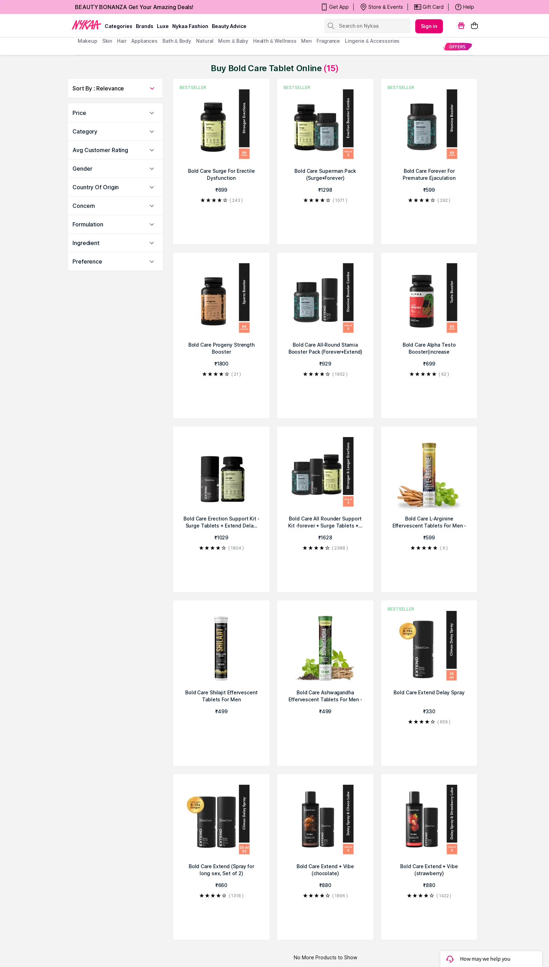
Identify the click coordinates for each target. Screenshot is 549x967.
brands (144, 26)
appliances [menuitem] (144, 41)
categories (118, 26)
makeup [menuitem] (87, 41)
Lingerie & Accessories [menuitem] (372, 41)
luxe (163, 26)
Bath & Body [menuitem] (176, 41)
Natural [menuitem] (204, 41)
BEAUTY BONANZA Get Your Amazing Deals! (134, 7)
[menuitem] (457, 46)
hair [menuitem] (121, 41)
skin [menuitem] (107, 41)
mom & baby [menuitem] (233, 41)
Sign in (429, 26)
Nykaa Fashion (190, 26)
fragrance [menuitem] (328, 41)
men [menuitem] (306, 41)
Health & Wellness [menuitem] (275, 41)
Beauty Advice (229, 26)
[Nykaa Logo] (86, 24)
